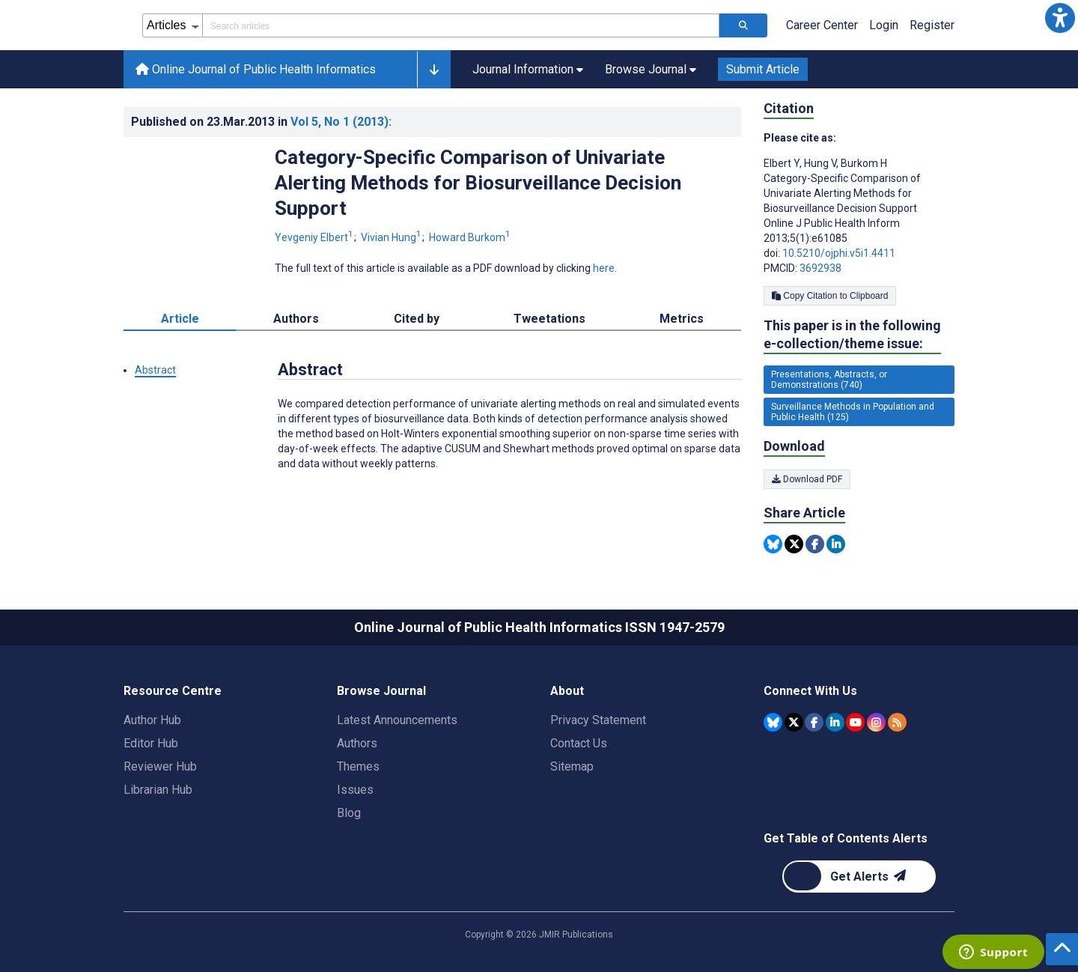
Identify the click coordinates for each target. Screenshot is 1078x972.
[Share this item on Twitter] (794, 544)
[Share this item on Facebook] (815, 544)
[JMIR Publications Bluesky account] (773, 722)
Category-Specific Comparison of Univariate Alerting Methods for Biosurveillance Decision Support (478, 182)
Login (883, 25)
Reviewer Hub (160, 766)
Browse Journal (381, 691)
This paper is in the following (852, 335)
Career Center (822, 25)
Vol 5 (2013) (341, 122)
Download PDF (807, 479)
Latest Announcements (397, 720)
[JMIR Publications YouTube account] (855, 722)
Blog (349, 813)
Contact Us (578, 743)
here (604, 268)
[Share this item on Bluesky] (773, 544)
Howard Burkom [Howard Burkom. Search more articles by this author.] (470, 237)
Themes (358, 766)
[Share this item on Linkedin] (835, 544)
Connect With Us (810, 691)
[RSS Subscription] (897, 722)
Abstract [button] (155, 370)
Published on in (261, 122)
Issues (355, 790)
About (567, 691)
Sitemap (572, 766)
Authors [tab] (296, 319)
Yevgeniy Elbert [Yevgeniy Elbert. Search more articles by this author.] (315, 237)
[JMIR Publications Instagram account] (876, 722)
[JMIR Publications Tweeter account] (794, 722)
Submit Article (763, 69)
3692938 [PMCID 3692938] (820, 268)
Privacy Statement (598, 720)
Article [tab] (180, 319)
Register (932, 25)
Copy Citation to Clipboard (830, 296)
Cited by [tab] (416, 319)
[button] (1060, 17)
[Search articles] (743, 25)
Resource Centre (173, 691)
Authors (357, 743)
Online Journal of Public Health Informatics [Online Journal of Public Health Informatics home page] (255, 69)
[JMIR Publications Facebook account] (814, 722)
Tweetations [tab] (549, 319)
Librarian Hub (158, 790)
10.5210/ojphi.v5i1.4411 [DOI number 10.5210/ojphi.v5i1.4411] (838, 253)
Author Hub (152, 720)
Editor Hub (151, 743)
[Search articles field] (460, 25)
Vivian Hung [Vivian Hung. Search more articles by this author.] (392, 237)
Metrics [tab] (682, 319)
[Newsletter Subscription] (859, 876)
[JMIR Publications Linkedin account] (835, 722)
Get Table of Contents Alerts (846, 838)
